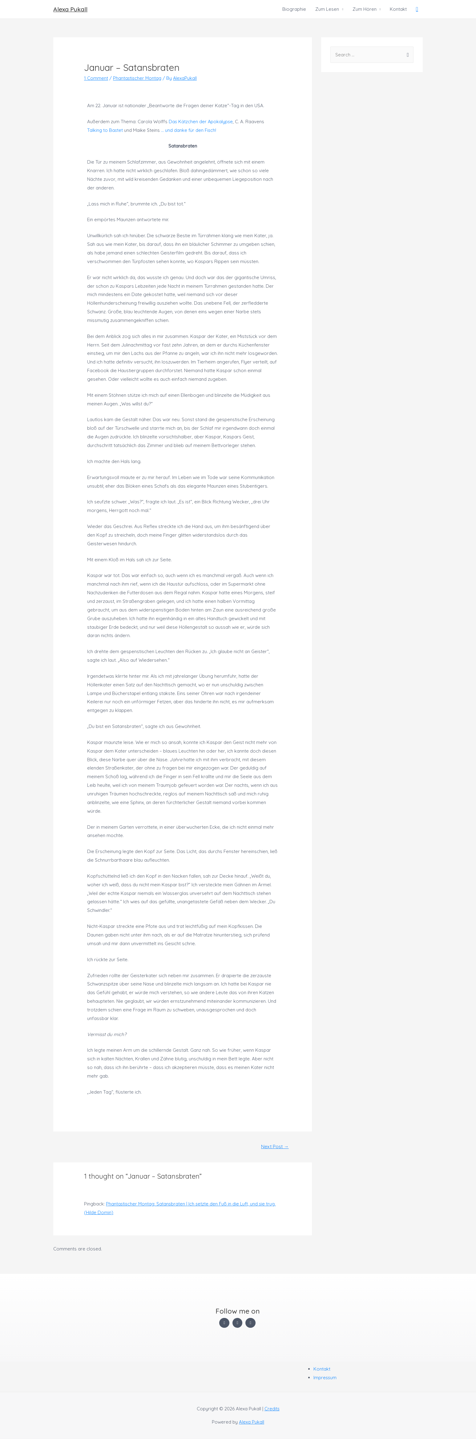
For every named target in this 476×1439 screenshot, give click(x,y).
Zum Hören (365, 9)
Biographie (294, 9)
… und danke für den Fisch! (189, 130)
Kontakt (398, 9)
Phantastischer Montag (138, 78)
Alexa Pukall (70, 9)
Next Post (274, 1147)
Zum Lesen (327, 9)
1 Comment (96, 78)
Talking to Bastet (105, 130)
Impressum (325, 1378)
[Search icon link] (417, 9)
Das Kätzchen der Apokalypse (201, 121)
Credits (272, 1409)
